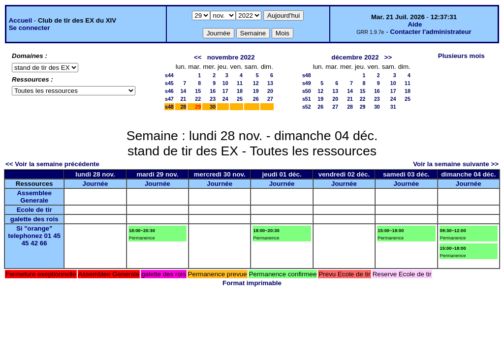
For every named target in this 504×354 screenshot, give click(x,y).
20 (270, 91)
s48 (169, 107)
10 (225, 83)
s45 (169, 83)
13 (270, 83)
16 (213, 91)
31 (393, 107)
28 (183, 107)
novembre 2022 (231, 57)
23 (213, 99)
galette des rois (34, 219)
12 (256, 83)
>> (388, 57)
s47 (169, 99)
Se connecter (29, 27)
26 (256, 99)
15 (198, 91)
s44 (169, 75)
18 (240, 91)
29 (363, 107)
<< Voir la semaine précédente (52, 164)
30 (213, 107)
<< (198, 57)
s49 (306, 83)
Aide (415, 24)
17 (225, 91)
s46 (169, 91)
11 (240, 83)
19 (256, 91)
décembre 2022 (354, 57)
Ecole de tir (34, 209)
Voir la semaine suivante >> (456, 164)
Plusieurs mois (461, 55)
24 (225, 99)
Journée (95, 183)
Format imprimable (252, 283)
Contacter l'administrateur (430, 31)
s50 (306, 91)
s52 (306, 107)
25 (240, 99)
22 (198, 99)
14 (183, 91)
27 (270, 99)
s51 (306, 99)
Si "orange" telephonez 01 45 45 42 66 (34, 236)
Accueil (20, 20)
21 (183, 99)
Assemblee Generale (34, 196)
